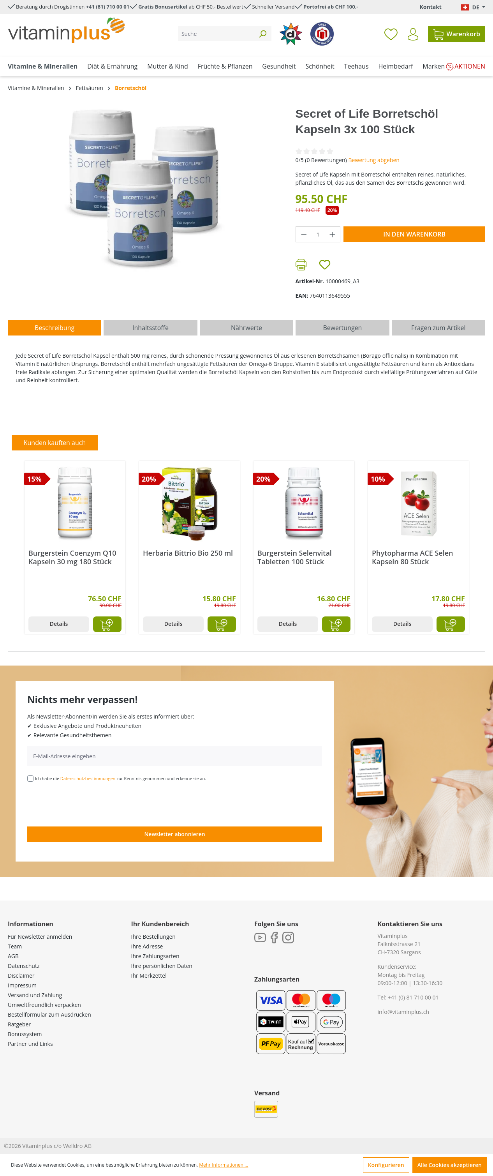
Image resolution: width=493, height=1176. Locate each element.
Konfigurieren (386, 1165)
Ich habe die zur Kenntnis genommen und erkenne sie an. (120, 778)
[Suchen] (262, 33)
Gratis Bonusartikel (162, 6)
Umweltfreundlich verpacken (44, 1004)
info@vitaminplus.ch (404, 1011)
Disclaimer (21, 975)
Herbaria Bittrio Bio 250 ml (188, 553)
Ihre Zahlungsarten (155, 956)
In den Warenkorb (414, 234)
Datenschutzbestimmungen (88, 778)
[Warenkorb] (456, 34)
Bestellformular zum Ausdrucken (49, 1014)
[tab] (54, 327)
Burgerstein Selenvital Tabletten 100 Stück (294, 557)
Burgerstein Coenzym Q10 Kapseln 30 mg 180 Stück (72, 557)
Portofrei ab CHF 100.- (330, 6)
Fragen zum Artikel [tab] (438, 327)
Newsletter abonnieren (174, 834)
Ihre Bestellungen (153, 936)
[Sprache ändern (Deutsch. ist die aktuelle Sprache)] (473, 7)
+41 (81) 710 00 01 (108, 6)
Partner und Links (30, 1043)
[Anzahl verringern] (304, 234)
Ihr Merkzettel (149, 975)
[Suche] (216, 33)
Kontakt (430, 7)
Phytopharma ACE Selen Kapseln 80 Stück (412, 557)
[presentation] (86, 803)
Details (59, 623)
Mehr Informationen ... (223, 1165)
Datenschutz (23, 965)
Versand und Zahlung (35, 995)
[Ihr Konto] (413, 34)
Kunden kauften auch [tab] (55, 442)
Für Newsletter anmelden (40, 936)
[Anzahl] (318, 234)
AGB (13, 956)
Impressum (22, 985)
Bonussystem (25, 1034)
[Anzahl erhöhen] (332, 234)
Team (15, 946)
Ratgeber (19, 1024)
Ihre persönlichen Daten (161, 965)
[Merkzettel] (391, 34)
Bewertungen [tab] (342, 327)
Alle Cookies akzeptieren (449, 1165)
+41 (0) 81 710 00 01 (413, 997)
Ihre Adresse (147, 946)
